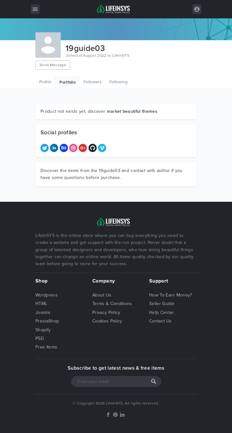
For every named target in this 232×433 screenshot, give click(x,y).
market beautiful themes (132, 111)
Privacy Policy (106, 312)
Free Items (46, 347)
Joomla (42, 312)
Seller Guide (161, 303)
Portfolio (67, 82)
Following (118, 82)
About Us (102, 295)
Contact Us (160, 321)
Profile (45, 82)
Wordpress (46, 295)
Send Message (53, 65)
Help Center (161, 312)
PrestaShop (47, 321)
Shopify (43, 330)
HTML (41, 303)
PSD (39, 338)
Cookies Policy (107, 321)
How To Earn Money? (170, 295)
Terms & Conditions (112, 303)
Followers (92, 82)
